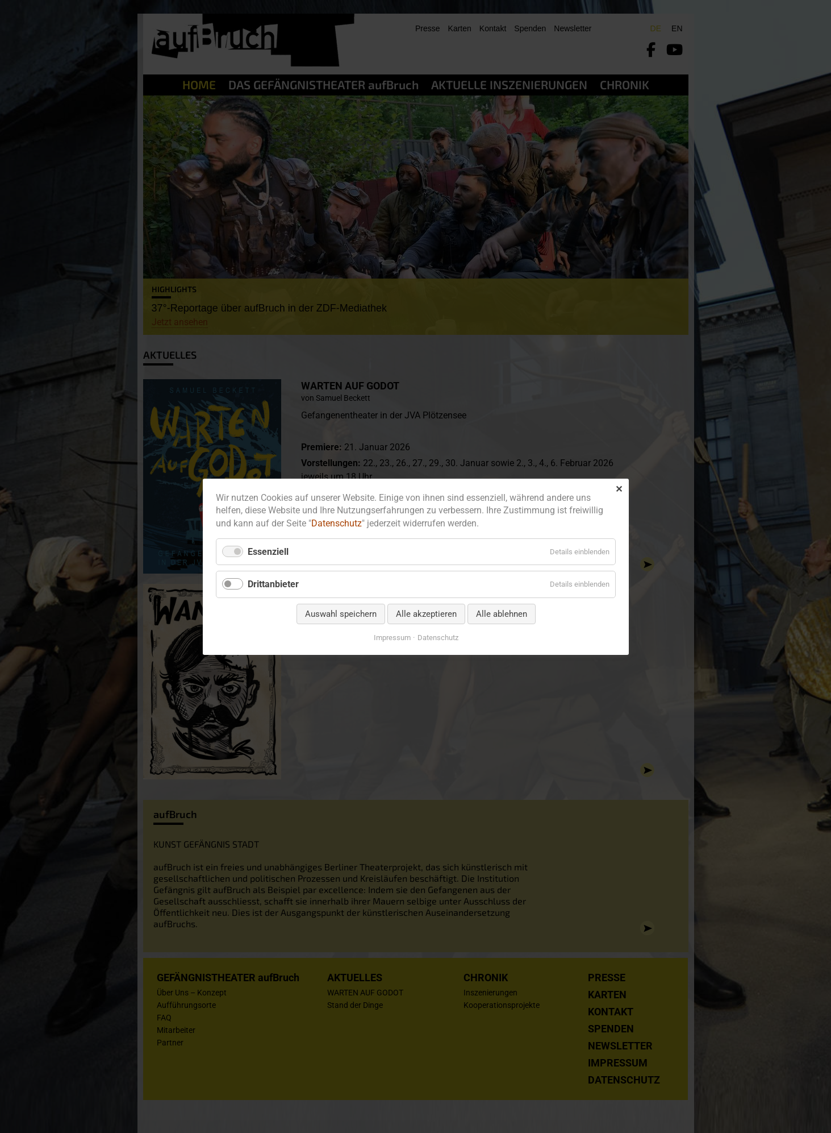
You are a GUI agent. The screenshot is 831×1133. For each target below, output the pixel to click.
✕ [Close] (619, 488)
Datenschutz (336, 523)
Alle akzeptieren (425, 613)
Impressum (391, 637)
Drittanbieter (273, 584)
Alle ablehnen (501, 613)
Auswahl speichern (340, 613)
